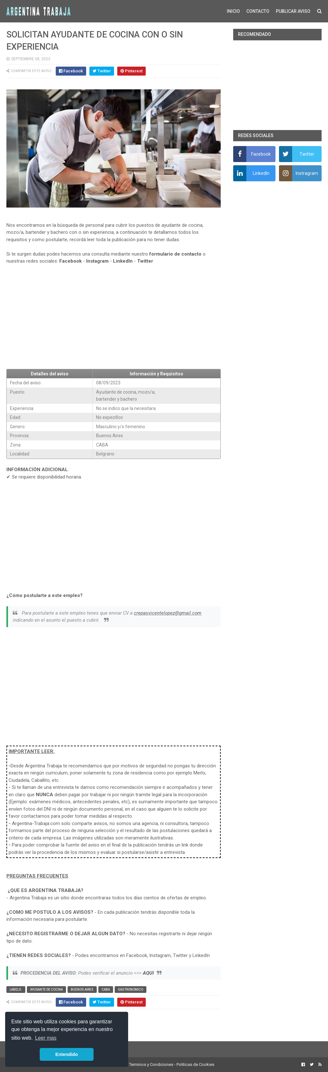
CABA (106, 989)
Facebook (70, 261)
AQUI (148, 973)
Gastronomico (130, 989)
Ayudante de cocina (46, 989)
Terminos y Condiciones (151, 1064)
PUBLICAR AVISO (293, 11)
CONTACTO (257, 11)
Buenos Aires (82, 989)
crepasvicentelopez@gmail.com (167, 613)
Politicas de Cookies (195, 1064)
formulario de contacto (175, 254)
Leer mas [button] (46, 1038)
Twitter (145, 261)
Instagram (97, 261)
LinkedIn (123, 261)
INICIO (233, 11)
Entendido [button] (66, 1054)
